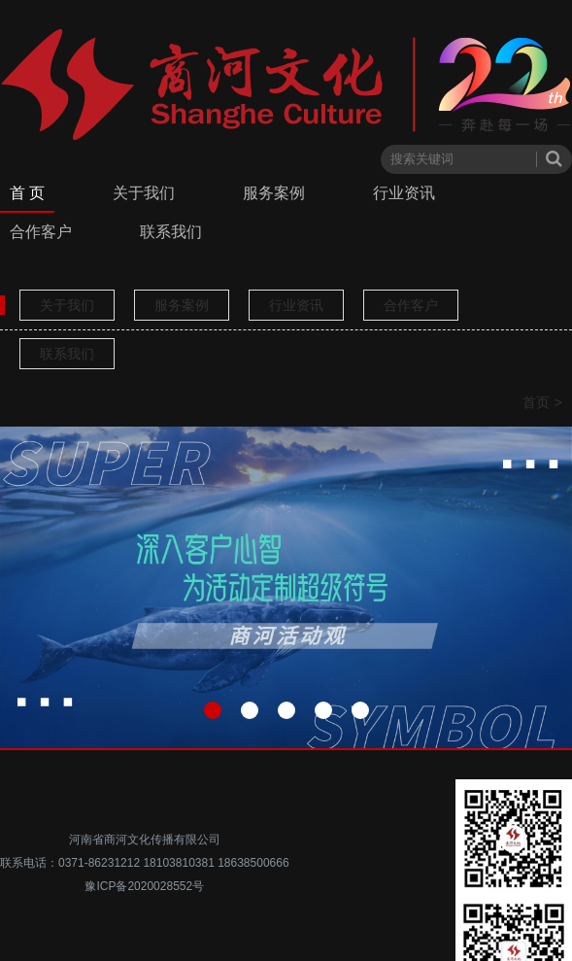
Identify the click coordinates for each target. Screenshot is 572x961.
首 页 (27, 193)
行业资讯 (404, 193)
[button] (212, 710)
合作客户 (41, 231)
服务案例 (274, 193)
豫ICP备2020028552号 (144, 886)
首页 (536, 402)
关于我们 (144, 193)
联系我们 (171, 231)
